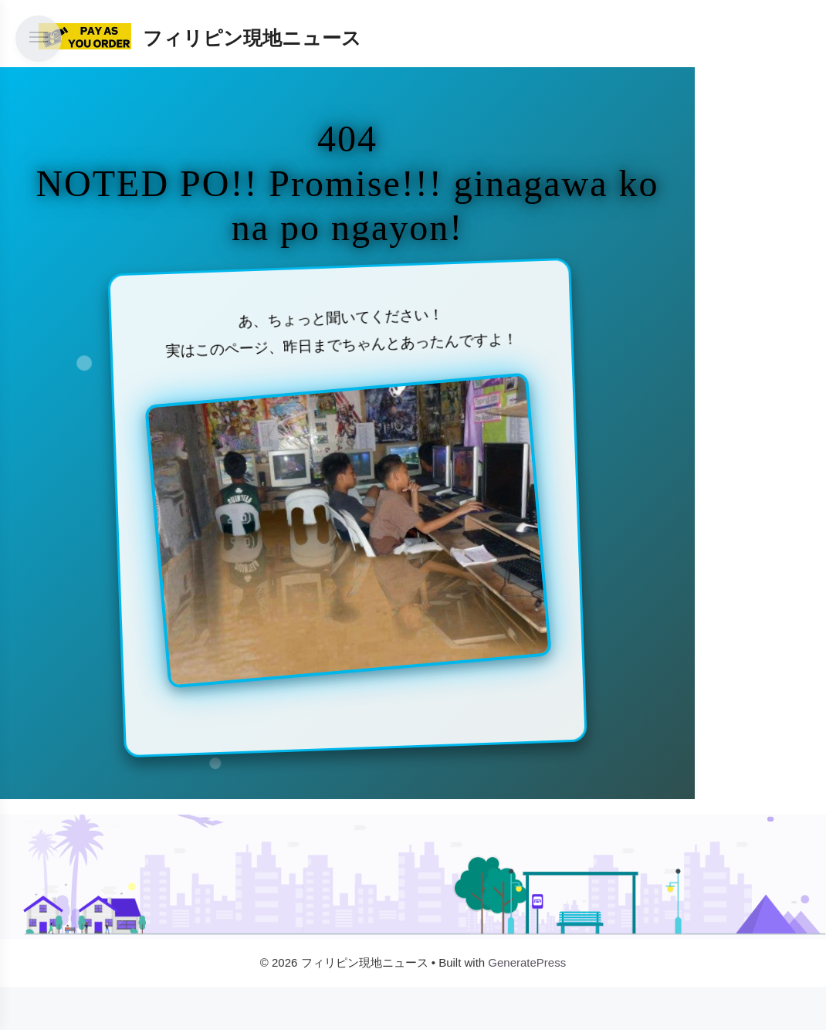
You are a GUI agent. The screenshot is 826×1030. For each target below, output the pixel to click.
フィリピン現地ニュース (252, 38)
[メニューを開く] (38, 38)
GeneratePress (527, 962)
